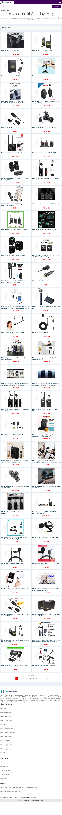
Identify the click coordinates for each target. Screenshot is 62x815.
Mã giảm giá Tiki (5, 741)
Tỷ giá (10, 797)
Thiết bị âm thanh (5, 770)
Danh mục (3, 724)
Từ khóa (8, 10)
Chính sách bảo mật (6, 712)
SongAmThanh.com (29, 800)
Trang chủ (2, 10)
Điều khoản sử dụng (6, 716)
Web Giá (30, 797)
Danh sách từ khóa (6, 737)
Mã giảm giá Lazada (6, 745)
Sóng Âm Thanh (39, 800)
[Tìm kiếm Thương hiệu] (26, 6)
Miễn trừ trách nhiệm (6, 720)
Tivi (1, 762)
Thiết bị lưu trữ (4, 774)
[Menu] (60, 2)
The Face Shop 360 (17, 797)
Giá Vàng (25, 797)
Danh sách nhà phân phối (7, 732)
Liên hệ (2, 753)
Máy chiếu (3, 778)
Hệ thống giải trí (5, 766)
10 (42, 678)
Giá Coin (35, 797)
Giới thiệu (3, 708)
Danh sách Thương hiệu (7, 728)
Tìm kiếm (56, 6)
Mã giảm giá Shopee (6, 749)
